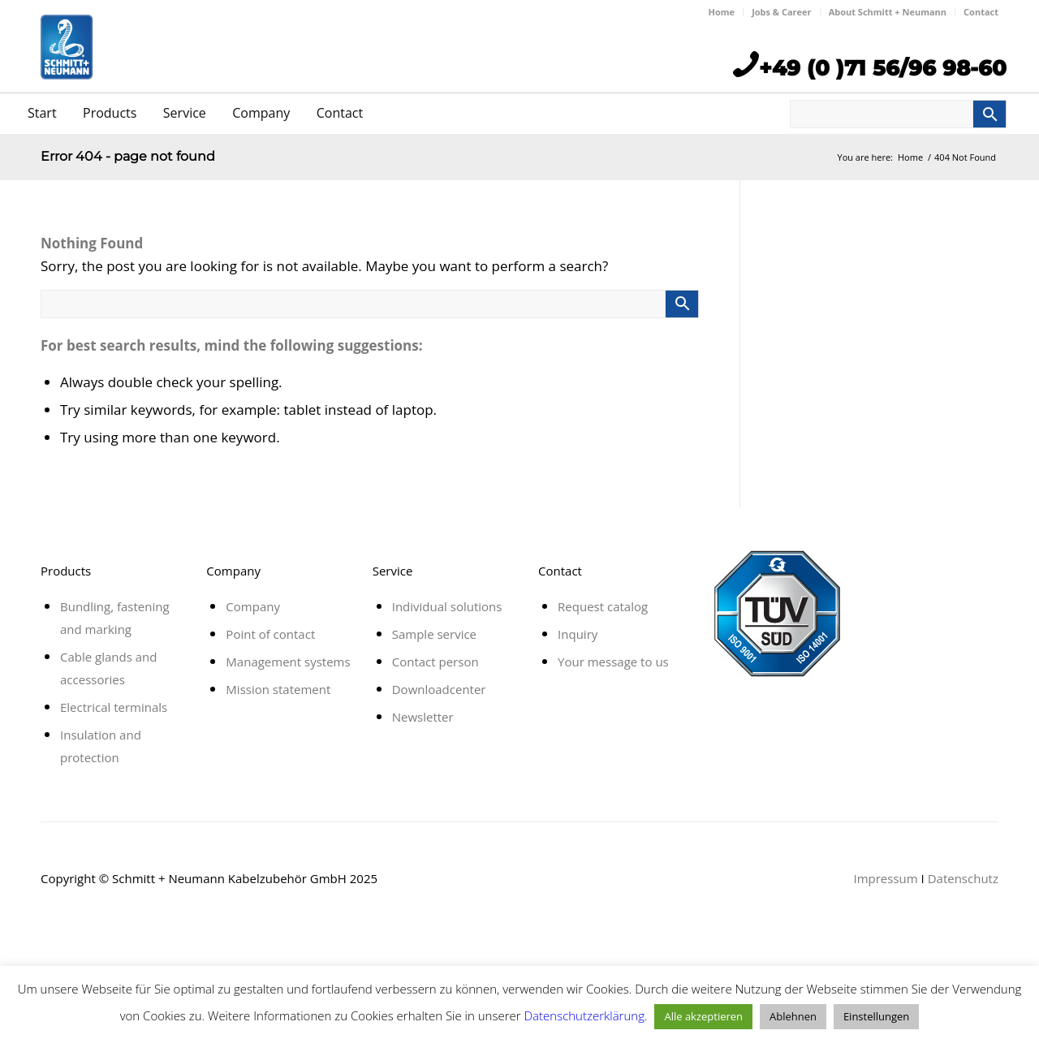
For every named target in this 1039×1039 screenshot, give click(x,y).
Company (261, 113)
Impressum (885, 878)
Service (184, 113)
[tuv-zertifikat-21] (777, 614)
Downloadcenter (439, 689)
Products (109, 113)
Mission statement (278, 689)
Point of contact (270, 634)
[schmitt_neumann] (67, 75)
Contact (981, 12)
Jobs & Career (782, 12)
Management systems (288, 661)
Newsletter (423, 717)
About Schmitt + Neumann (887, 12)
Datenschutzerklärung (584, 1015)
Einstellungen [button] (876, 1016)
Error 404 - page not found (128, 156)
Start (42, 113)
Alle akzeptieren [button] (703, 1016)
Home (722, 12)
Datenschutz (963, 878)
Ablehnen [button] (793, 1016)
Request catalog (603, 606)
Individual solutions (447, 606)
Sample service (434, 634)
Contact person (435, 661)
